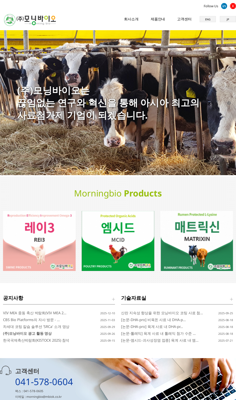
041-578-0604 (44, 381)
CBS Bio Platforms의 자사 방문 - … (31, 319)
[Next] (229, 103)
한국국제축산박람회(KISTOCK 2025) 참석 (36, 340)
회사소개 (131, 19)
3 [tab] (120, 169)
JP (228, 19)
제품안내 (158, 19)
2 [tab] (115, 169)
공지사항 (13, 297)
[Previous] (7, 103)
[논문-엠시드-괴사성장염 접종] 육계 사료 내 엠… (159, 340)
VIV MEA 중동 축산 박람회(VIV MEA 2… (34, 312)
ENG (207, 19)
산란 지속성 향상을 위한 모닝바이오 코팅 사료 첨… (162, 312)
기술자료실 (133, 297)
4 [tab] (125, 169)
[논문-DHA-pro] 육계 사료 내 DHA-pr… (152, 326)
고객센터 (184, 19)
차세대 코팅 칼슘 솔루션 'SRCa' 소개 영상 (36, 326)
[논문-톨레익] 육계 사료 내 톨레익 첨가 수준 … (158, 333)
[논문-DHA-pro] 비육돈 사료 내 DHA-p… (153, 319)
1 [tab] (110, 169)
